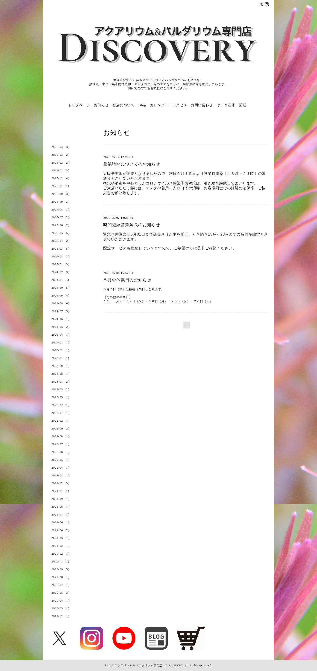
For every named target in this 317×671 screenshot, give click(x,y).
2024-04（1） (61, 334)
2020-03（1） (61, 608)
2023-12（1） (61, 350)
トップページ (79, 105)
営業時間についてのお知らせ (131, 164)
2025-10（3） (61, 194)
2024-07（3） (61, 311)
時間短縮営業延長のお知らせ (131, 224)
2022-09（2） (61, 428)
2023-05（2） (61, 389)
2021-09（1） (61, 499)
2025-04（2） (61, 240)
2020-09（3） (61, 569)
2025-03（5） (61, 248)
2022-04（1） (61, 467)
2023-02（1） (61, 405)
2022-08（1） (61, 436)
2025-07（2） (61, 217)
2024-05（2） (61, 326)
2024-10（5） (61, 287)
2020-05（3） (61, 592)
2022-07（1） (61, 444)
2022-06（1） (61, 452)
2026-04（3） (61, 147)
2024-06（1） (61, 319)
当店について (123, 105)
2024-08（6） (61, 303)
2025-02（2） (61, 256)
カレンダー (159, 105)
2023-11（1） (61, 358)
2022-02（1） (61, 475)
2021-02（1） (61, 545)
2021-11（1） (61, 491)
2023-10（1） (61, 366)
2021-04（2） (61, 530)
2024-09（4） (61, 295)
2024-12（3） (61, 272)
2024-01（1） (61, 342)
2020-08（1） (61, 577)
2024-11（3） (61, 280)
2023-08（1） (61, 373)
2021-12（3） (61, 483)
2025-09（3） (61, 201)
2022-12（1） (61, 420)
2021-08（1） (61, 506)
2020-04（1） (61, 600)
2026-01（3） (61, 170)
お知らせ (101, 105)
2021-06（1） (61, 522)
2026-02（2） (61, 162)
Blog (142, 105)
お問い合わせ (202, 105)
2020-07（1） (61, 585)
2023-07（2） (61, 381)
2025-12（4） (61, 178)
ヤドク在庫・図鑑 (231, 105)
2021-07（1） (61, 514)
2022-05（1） (61, 459)
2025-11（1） (61, 186)
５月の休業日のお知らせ (127, 280)
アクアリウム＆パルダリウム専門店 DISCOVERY (148, 665)
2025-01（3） (61, 264)
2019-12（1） (61, 616)
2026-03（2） (61, 154)
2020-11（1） (61, 561)
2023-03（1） (61, 397)
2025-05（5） (61, 233)
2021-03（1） (61, 538)
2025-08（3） (61, 209)
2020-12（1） (61, 553)
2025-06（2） (61, 225)
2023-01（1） (61, 413)
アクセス (179, 105)
